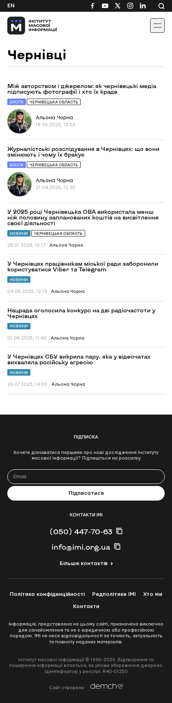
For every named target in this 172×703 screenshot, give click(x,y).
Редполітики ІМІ (114, 594)
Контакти (86, 606)
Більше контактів (84, 563)
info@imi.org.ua (81, 546)
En (11, 6)
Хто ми (152, 594)
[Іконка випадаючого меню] (157, 25)
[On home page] (24, 25)
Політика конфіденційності (47, 594)
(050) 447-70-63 (80, 531)
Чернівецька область (54, 102)
